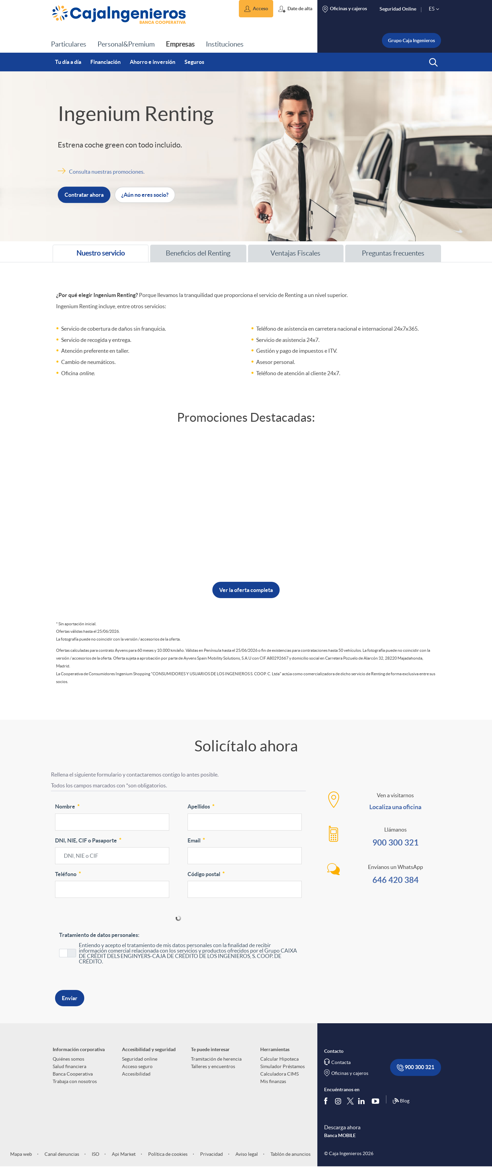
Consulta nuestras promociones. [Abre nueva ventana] (106, 172)
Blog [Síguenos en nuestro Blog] (400, 1101)
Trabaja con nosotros (75, 1081)
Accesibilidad (136, 1074)
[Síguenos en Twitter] (350, 1101)
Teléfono (68, 873)
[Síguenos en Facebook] (327, 1101)
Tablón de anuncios (290, 1154)
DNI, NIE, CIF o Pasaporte (88, 839)
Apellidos (201, 805)
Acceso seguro (137, 1066)
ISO (95, 1154)
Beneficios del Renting (193, 253)
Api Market (123, 1154)
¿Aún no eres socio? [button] (145, 195)
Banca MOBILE (340, 1135)
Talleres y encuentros (213, 1066)
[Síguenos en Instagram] (338, 1101)
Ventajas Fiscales (287, 253)
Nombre (68, 805)
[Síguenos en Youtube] (377, 1101)
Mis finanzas (273, 1081)
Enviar (69, 998)
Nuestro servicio (92, 255)
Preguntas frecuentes (388, 253)
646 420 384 (395, 880)
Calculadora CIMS (279, 1074)
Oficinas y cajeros (349, 1073)
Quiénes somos (68, 1059)
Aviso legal (246, 1154)
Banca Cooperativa (73, 1074)
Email (197, 839)
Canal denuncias (61, 1154)
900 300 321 (395, 842)
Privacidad (211, 1154)
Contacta (341, 1062)
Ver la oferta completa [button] (246, 590)
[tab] (100, 253)
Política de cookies (167, 1154)
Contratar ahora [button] (84, 195)
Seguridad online (139, 1059)
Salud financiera (69, 1066)
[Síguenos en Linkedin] (362, 1101)
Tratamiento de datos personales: (99, 935)
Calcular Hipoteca (279, 1059)
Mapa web (21, 1154)
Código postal (207, 873)
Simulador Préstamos (282, 1066)
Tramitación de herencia (216, 1059)
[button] (256, 8)
